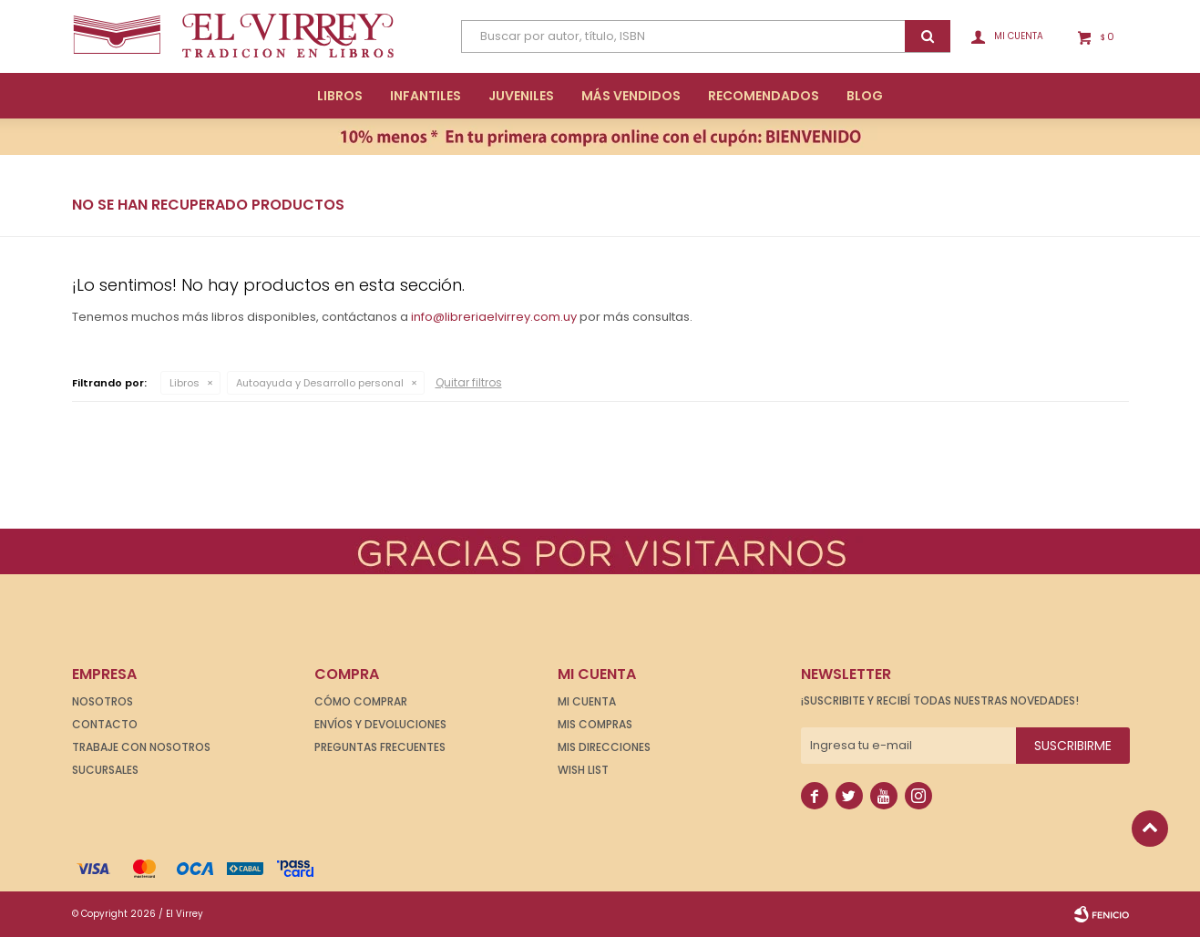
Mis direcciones (604, 747)
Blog (864, 96)
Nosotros (102, 701)
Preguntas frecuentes (380, 747)
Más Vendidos (631, 96)
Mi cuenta (587, 701)
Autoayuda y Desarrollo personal (320, 383)
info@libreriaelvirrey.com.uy (494, 316)
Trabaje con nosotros (141, 747)
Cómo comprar (360, 701)
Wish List (583, 769)
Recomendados (763, 96)
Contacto (105, 724)
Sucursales (105, 769)
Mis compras (595, 724)
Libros (340, 96)
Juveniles (521, 96)
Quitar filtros (469, 382)
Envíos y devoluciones (380, 724)
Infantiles (425, 96)
